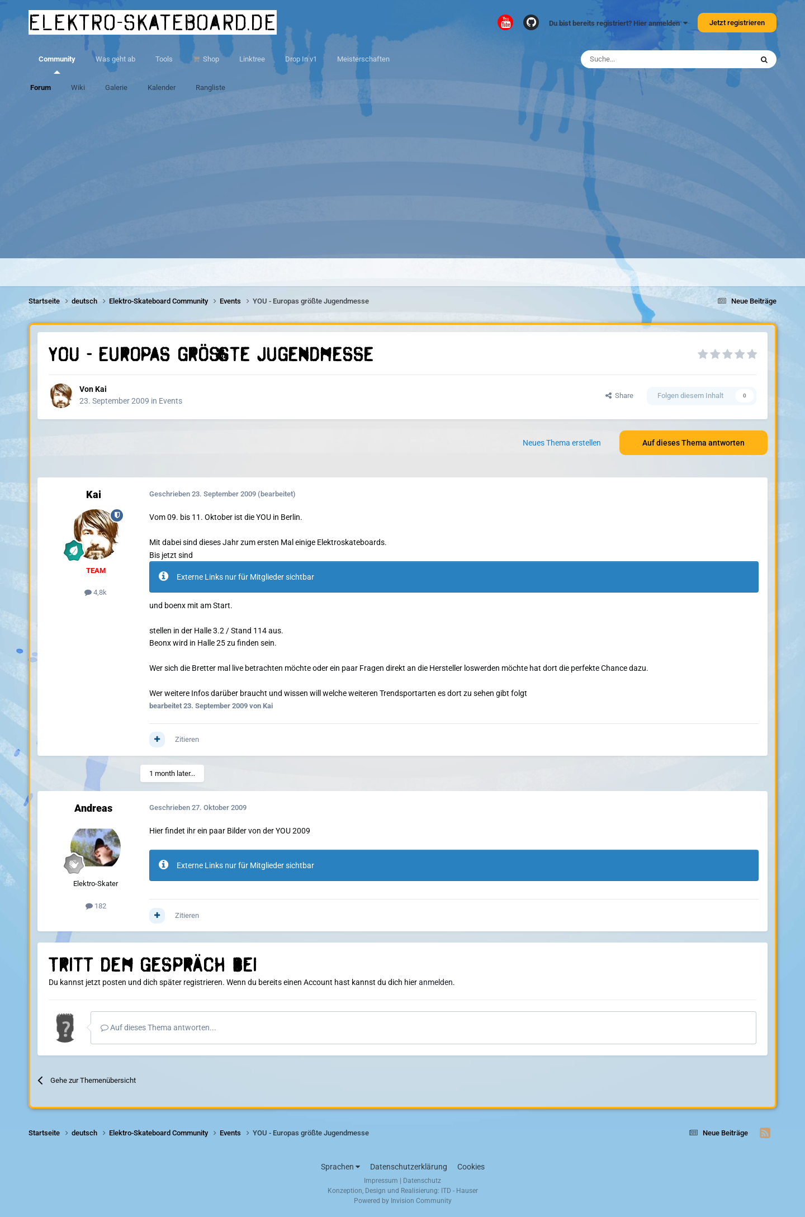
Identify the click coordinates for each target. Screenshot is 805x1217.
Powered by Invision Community (403, 1201)
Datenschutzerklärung (408, 1166)
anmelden (436, 982)
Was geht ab (115, 59)
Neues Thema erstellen (562, 442)
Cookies (471, 1166)
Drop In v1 (301, 59)
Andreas (93, 808)
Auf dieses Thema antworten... (158, 1027)
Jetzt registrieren (737, 22)
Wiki (78, 87)
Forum (40, 87)
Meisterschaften (363, 59)
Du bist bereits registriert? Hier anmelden (618, 23)
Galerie (116, 87)
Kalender (162, 87)
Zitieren (187, 739)
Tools (164, 59)
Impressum (381, 1181)
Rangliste (210, 87)
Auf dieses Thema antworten (693, 442)
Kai (101, 389)
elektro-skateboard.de (153, 22)
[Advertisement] (402, 180)
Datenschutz (422, 1181)
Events (170, 400)
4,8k (95, 592)
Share (619, 395)
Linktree (252, 59)
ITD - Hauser (459, 1191)
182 (96, 906)
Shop (210, 59)
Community (57, 64)
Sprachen (340, 1166)
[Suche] (634, 59)
